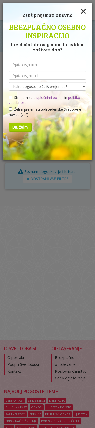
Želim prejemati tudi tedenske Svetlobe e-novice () (45, 112)
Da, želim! (20, 127)
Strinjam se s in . (44, 100)
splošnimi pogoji (49, 97)
